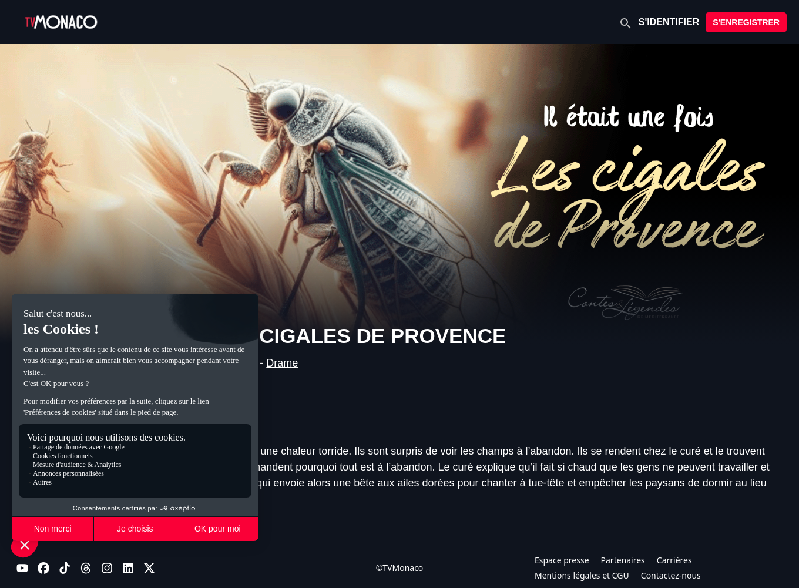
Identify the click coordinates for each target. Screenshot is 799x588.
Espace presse (562, 560)
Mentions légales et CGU (582, 575)
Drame (282, 363)
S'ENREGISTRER (746, 22)
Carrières (674, 560)
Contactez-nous (671, 575)
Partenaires (623, 560)
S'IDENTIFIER (669, 22)
